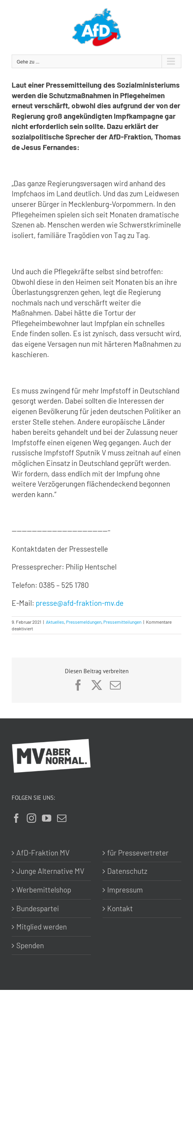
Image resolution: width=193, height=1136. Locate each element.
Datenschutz (127, 870)
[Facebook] (16, 818)
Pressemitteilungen (122, 621)
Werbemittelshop (43, 889)
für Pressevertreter (138, 852)
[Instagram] (31, 818)
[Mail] (61, 818)
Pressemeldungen (83, 621)
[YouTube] (46, 818)
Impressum (125, 889)
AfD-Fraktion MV (43, 852)
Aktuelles (55, 621)
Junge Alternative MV (50, 870)
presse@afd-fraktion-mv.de (79, 602)
